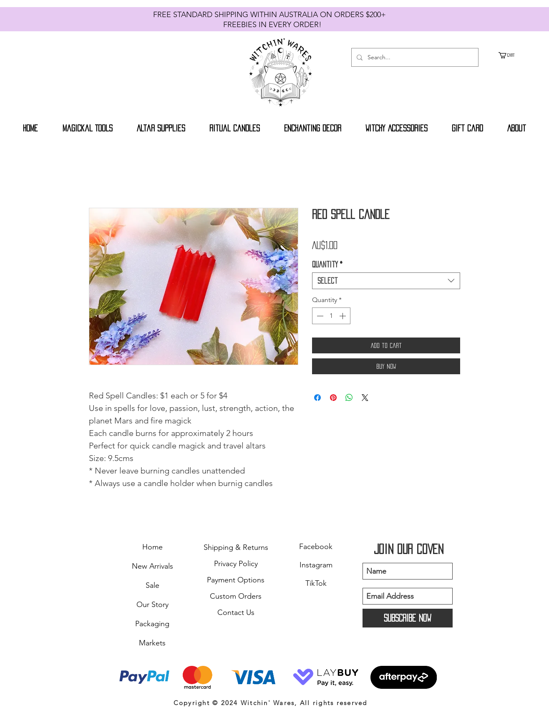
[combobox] (386, 280)
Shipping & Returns (236, 547)
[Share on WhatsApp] (349, 398)
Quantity (327, 264)
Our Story (152, 604)
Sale (152, 585)
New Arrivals (152, 566)
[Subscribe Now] (408, 618)
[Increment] (343, 316)
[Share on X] (365, 398)
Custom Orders (236, 596)
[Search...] (414, 57)
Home (152, 547)
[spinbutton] (331, 316)
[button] (511, 55)
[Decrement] (319, 316)
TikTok (316, 583)
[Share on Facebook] (317, 398)
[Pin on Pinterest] (333, 398)
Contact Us (235, 612)
